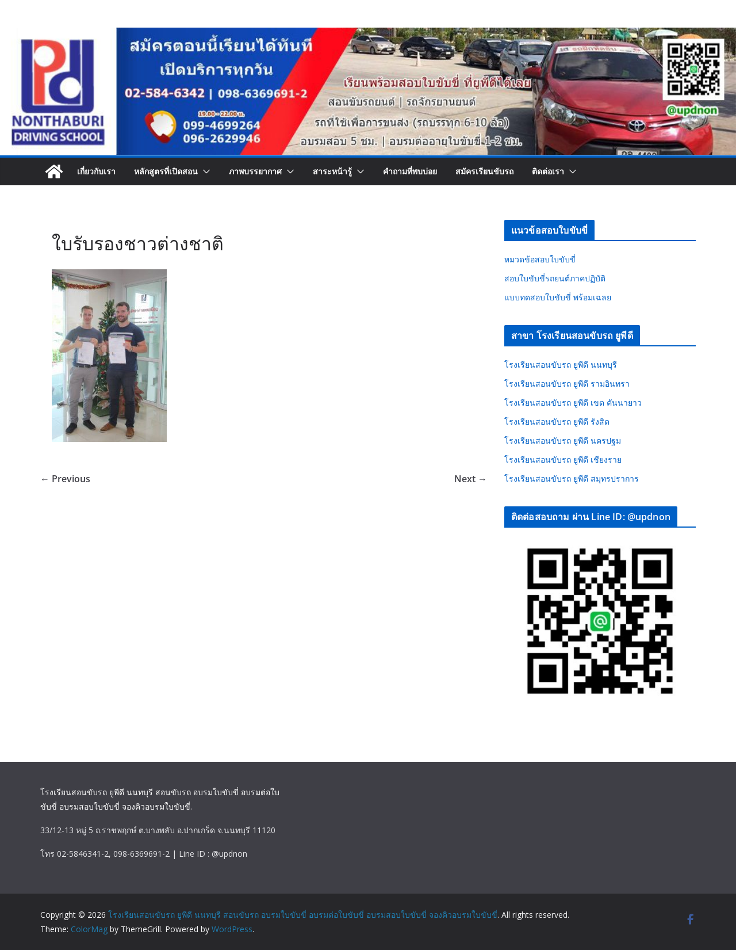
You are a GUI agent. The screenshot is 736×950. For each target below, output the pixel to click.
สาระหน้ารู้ (332, 171)
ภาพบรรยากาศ (255, 171)
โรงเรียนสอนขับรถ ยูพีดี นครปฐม (562, 440)
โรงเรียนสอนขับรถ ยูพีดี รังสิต (557, 421)
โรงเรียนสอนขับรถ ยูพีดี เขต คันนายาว (573, 402)
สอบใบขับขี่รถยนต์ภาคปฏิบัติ (554, 278)
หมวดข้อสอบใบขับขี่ (540, 259)
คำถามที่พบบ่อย (410, 171)
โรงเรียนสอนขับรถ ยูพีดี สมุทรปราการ (571, 478)
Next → (470, 478)
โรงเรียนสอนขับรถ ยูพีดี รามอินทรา (567, 383)
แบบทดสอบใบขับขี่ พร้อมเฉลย (557, 297)
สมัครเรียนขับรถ (484, 171)
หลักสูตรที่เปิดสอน (166, 171)
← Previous (65, 478)
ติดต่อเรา (548, 171)
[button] (204, 171)
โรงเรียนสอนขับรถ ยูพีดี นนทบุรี (560, 364)
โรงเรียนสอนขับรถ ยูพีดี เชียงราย (563, 459)
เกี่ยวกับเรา (96, 171)
